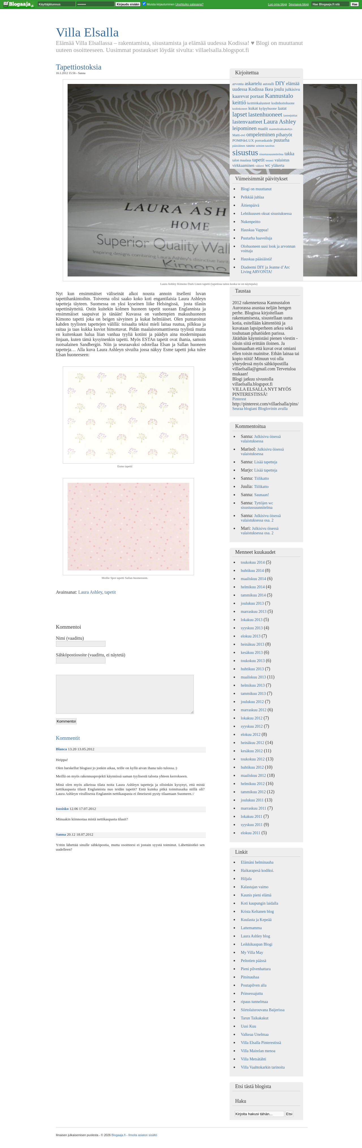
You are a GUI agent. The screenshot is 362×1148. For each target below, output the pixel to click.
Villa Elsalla (87, 32)
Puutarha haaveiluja (256, 238)
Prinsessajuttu (252, 993)
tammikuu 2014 (253, 595)
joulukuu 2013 (252, 603)
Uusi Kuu (248, 1026)
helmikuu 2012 (253, 784)
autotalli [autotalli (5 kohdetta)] (268, 84)
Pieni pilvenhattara (256, 969)
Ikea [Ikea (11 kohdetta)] (269, 89)
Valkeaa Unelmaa (255, 1034)
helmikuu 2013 (253, 685)
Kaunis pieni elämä (256, 895)
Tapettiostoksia (79, 67)
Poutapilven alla (254, 985)
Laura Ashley (90, 592)
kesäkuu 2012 (252, 751)
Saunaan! (261, 495)
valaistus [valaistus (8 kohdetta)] (282, 160)
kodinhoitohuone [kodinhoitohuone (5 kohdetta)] (283, 103)
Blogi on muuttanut (256, 189)
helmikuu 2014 (253, 587)
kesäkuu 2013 (252, 652)
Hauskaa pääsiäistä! (256, 259)
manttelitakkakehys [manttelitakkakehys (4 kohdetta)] (280, 129)
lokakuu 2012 (252, 718)
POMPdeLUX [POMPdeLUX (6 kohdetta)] (243, 140)
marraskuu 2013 (254, 611)
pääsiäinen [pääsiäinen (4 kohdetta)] (238, 145)
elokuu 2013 (251, 636)
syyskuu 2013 (252, 628)
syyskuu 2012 (252, 726)
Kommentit (68, 738)
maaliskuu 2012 (253, 775)
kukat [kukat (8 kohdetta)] (253, 108)
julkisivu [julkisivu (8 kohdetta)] (292, 89)
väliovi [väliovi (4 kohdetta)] (259, 165)
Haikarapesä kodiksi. (257, 870)
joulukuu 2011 (252, 800)
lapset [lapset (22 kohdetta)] (239, 114)
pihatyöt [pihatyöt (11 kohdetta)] (284, 134)
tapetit (110, 592)
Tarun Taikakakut (255, 1018)
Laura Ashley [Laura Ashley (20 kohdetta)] (279, 121)
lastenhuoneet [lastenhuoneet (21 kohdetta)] (265, 114)
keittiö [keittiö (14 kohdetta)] (239, 102)
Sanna (61, 834)
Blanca (61, 749)
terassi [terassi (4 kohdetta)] (269, 160)
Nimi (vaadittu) (70, 638)
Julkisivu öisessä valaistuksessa (261, 438)
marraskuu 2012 (254, 710)
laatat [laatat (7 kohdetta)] (282, 108)
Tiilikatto (261, 478)
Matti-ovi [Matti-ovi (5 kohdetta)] (238, 135)
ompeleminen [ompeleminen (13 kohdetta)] (260, 134)
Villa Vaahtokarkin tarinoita (263, 1067)
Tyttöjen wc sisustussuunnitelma (257, 505)
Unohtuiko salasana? (189, 4)
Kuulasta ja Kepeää (256, 920)
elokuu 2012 (251, 734)
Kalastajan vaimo (255, 887)
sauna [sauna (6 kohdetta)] (250, 145)
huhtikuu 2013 (252, 669)
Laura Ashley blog (255, 936)
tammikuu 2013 (253, 693)
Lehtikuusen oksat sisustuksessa (266, 213)
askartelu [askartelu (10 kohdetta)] (253, 83)
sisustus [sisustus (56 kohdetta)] (245, 152)
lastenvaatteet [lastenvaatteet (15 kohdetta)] (247, 122)
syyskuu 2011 (252, 825)
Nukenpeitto (250, 222)
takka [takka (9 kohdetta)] (289, 153)
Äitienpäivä (250, 205)
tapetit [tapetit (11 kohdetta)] (258, 160)
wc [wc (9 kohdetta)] (267, 165)
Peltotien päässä (253, 961)
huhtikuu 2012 (252, 767)
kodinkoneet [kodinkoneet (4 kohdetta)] (239, 108)
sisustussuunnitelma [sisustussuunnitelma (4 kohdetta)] (271, 154)
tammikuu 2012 (253, 792)
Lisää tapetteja (265, 462)
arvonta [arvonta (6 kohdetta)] (238, 84)
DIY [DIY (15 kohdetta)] (280, 83)
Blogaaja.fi (118, 1135)
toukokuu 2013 (253, 661)
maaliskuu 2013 (253, 677)
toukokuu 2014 (253, 562)
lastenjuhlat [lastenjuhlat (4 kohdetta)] (290, 115)
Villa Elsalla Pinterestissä (261, 1043)
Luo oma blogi (277, 4)
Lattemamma (251, 928)
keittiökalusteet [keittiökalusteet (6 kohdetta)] (258, 103)
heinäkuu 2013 (252, 644)
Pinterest (239, 399)
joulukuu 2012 (252, 702)
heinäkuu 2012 (252, 743)
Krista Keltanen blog (257, 911)
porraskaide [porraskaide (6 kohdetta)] (264, 140)
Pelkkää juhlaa (252, 197)
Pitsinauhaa (250, 977)
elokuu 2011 (250, 833)
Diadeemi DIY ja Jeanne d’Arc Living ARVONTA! (265, 269)
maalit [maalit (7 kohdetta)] (263, 128)
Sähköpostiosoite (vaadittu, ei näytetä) (90, 654)
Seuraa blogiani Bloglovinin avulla (260, 409)
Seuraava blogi (298, 4)
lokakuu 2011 (251, 816)
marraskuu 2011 (253, 808)
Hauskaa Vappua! (255, 230)
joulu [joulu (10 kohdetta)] (279, 89)
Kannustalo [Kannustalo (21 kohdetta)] (279, 95)
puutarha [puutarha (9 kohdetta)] (282, 140)
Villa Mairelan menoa (258, 1051)
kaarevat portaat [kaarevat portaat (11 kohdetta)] (248, 96)
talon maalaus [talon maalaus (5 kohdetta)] (241, 160)
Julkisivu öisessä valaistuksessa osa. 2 (261, 518)
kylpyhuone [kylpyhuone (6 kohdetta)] (268, 108)
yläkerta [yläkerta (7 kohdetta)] (278, 165)
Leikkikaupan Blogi (257, 944)
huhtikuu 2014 (252, 570)
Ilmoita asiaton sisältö (142, 1135)
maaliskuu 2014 (253, 579)
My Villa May (252, 952)
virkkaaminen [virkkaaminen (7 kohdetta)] (243, 165)
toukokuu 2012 (253, 759)
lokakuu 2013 (252, 620)
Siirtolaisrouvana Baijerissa (263, 1010)
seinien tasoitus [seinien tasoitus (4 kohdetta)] (265, 145)
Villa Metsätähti (253, 1059)
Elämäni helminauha (257, 862)
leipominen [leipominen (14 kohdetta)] (244, 128)
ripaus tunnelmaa (254, 1002)
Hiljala (246, 879)
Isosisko (62, 809)
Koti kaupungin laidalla (259, 903)
